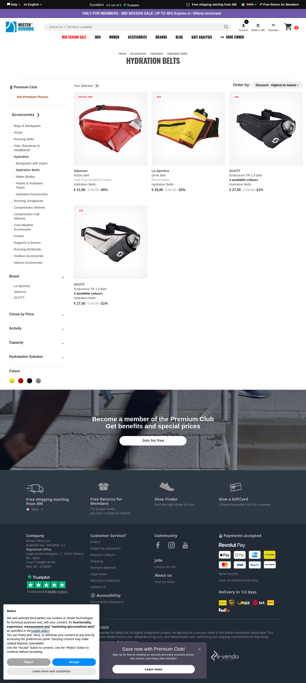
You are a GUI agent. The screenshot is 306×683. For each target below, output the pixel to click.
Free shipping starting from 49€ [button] (221, 4)
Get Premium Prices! (30, 97)
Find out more (165, 582)
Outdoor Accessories (28, 256)
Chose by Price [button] (21, 314)
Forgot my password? (105, 548)
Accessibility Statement (107, 602)
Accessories (137, 37)
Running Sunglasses (28, 201)
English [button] (33, 4)
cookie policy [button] (40, 630)
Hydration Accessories (32, 194)
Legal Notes (98, 574)
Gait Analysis (201, 37)
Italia (34, 509)
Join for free (153, 440)
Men (98, 37)
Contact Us (98, 587)
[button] (13, 4)
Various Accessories (28, 262)
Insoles (19, 236)
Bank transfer (228, 574)
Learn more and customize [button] (51, 671)
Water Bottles (25, 176)
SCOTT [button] (17, 297)
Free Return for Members (279, 4)
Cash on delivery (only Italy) (238, 580)
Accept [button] (74, 662)
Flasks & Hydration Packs (29, 185)
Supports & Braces (27, 242)
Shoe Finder (232, 37)
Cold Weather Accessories (23, 227)
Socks (18, 132)
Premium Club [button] (23, 87)
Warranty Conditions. (105, 580)
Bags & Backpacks (27, 126)
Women (114, 37)
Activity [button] (15, 328)
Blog (179, 37)
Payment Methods (103, 568)
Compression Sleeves (29, 207)
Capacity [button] (16, 342)
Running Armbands (27, 249)
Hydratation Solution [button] (26, 356)
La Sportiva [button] (20, 286)
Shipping (96, 561)
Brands (161, 37)
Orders (95, 542)
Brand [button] (14, 276)
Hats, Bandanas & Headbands (27, 148)
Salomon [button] (18, 291)
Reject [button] (28, 662)
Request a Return (102, 555)
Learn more (153, 669)
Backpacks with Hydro (32, 163)
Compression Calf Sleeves (26, 216)
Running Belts (24, 139)
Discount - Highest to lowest (277, 85)
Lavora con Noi (165, 567)
